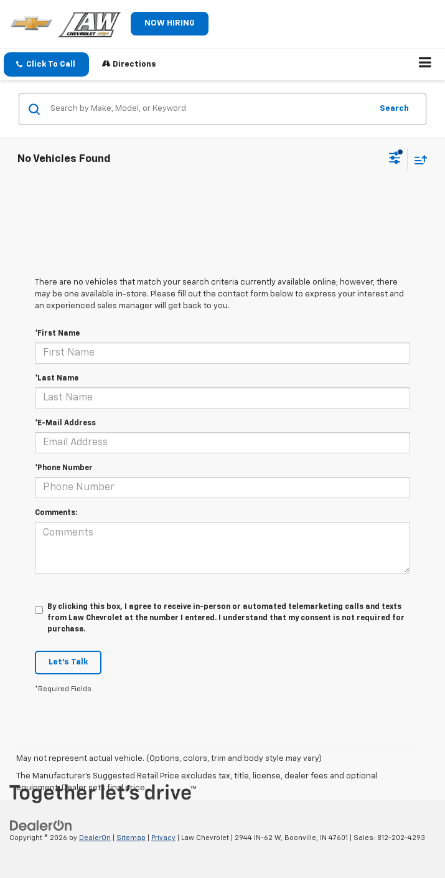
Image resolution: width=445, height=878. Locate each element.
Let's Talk (68, 662)
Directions (129, 63)
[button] (46, 64)
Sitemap (131, 837)
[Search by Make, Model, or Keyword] (209, 109)
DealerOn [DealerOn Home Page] (95, 837)
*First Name (57, 334)
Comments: (56, 513)
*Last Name (56, 378)
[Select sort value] (418, 160)
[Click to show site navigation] (425, 65)
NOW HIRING (169, 23)
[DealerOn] (41, 825)
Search (394, 109)
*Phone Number (64, 468)
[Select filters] (395, 159)
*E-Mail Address (65, 423)
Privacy (163, 837)
